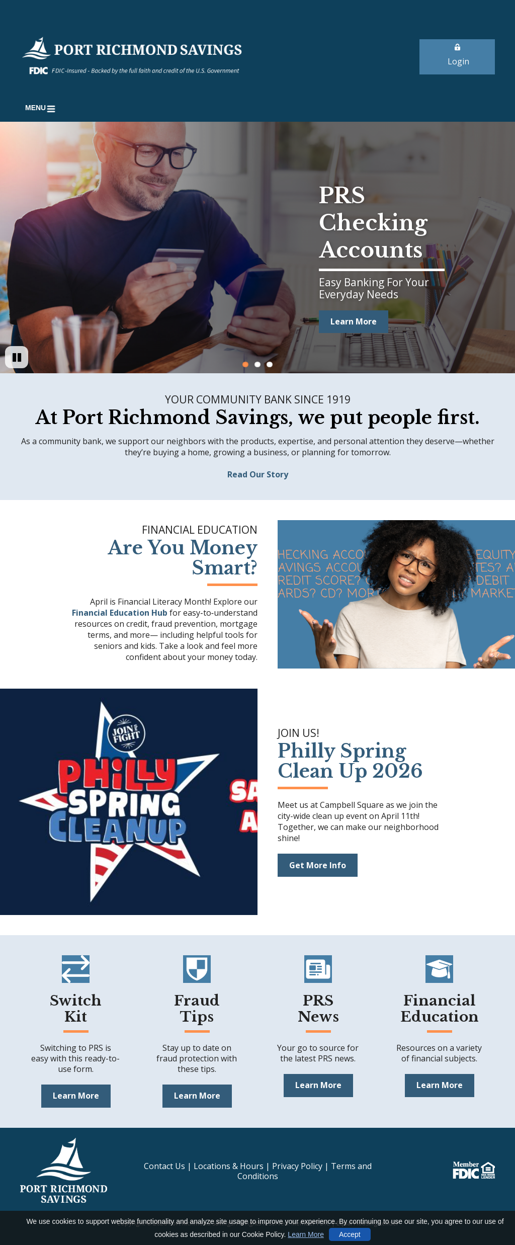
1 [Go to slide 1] (245, 364)
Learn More (306, 1234)
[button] (42, 109)
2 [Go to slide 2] (257, 364)
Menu (42, 109)
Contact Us (164, 1166)
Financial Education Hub (120, 612)
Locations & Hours (229, 1166)
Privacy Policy (297, 1166)
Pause (21, 367)
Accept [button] (350, 1234)
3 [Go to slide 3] (270, 364)
